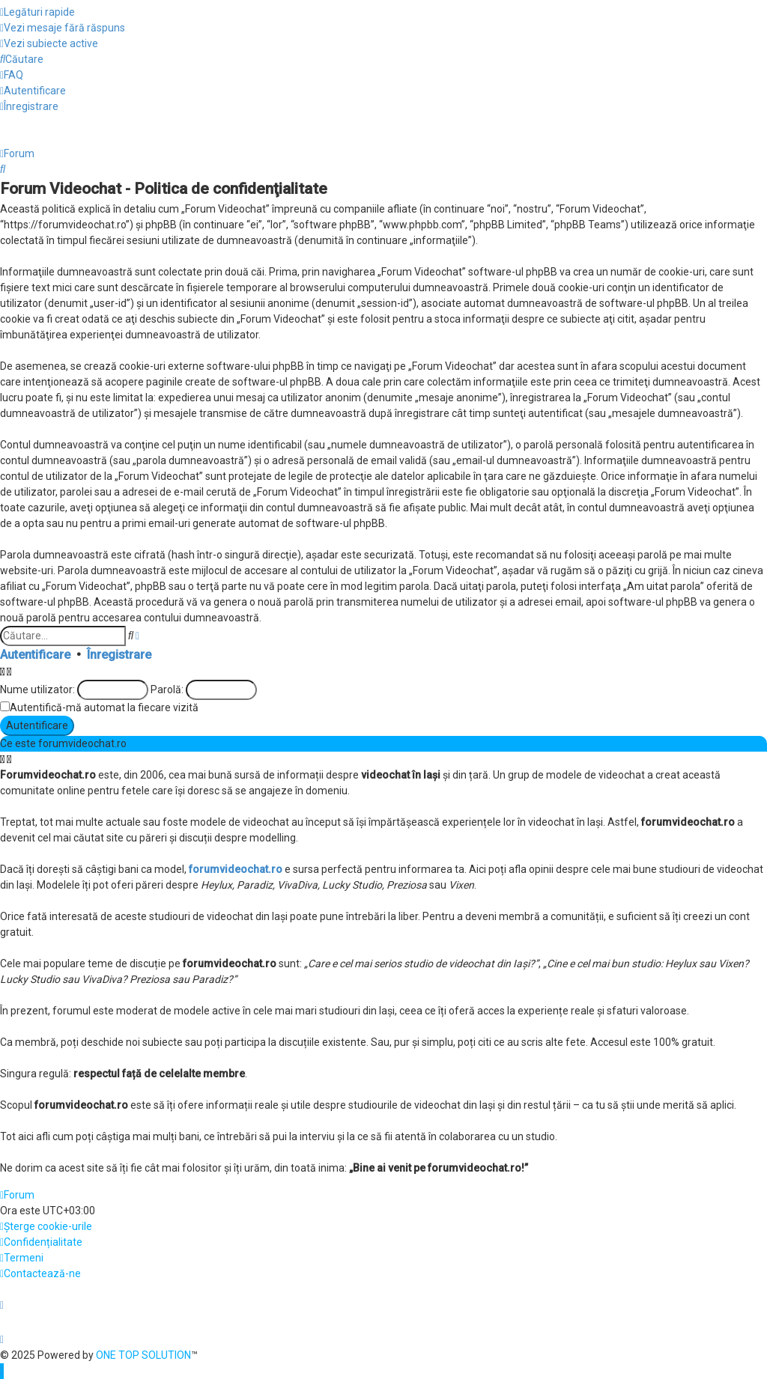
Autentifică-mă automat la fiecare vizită (104, 707)
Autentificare (35, 655)
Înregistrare (119, 655)
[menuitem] (62, 28)
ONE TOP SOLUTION (143, 1355)
